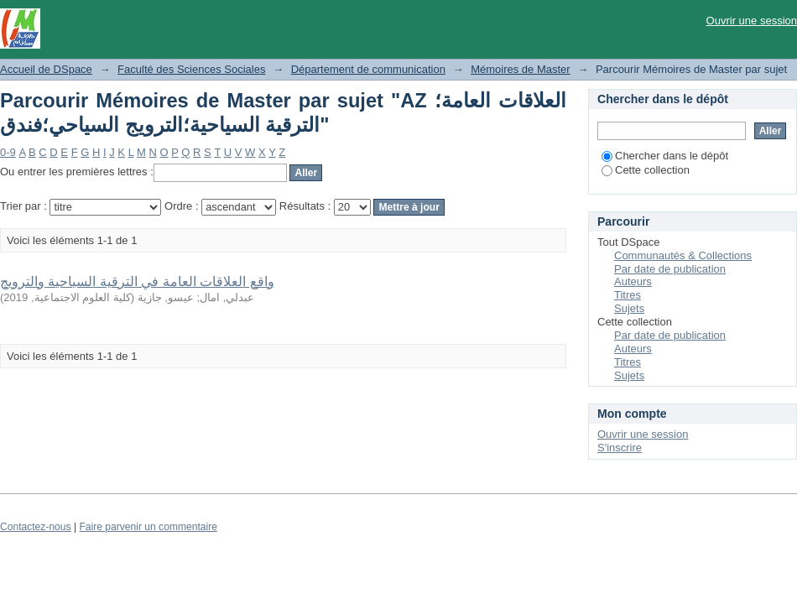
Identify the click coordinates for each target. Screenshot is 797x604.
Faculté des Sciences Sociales (191, 69)
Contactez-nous (35, 527)
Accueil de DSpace (46, 69)
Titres (627, 295)
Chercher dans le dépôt (665, 155)
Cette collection (646, 170)
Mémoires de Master (520, 69)
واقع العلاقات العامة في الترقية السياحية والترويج (137, 281)
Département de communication (368, 69)
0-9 (8, 152)
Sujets (629, 308)
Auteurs (633, 281)
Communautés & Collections (683, 255)
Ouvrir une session (751, 20)
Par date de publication (670, 269)
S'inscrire (619, 447)
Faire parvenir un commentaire (147, 527)
